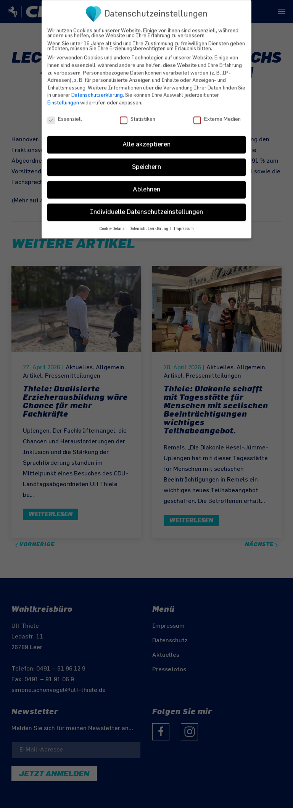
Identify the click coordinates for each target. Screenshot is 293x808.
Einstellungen (63, 96)
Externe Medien (217, 113)
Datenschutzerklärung (97, 89)
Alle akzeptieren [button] (146, 139)
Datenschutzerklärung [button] (149, 223)
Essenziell (64, 113)
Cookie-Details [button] (112, 223)
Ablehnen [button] (146, 184)
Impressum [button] (183, 223)
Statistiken (137, 113)
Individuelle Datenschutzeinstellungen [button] (146, 206)
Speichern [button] (146, 161)
